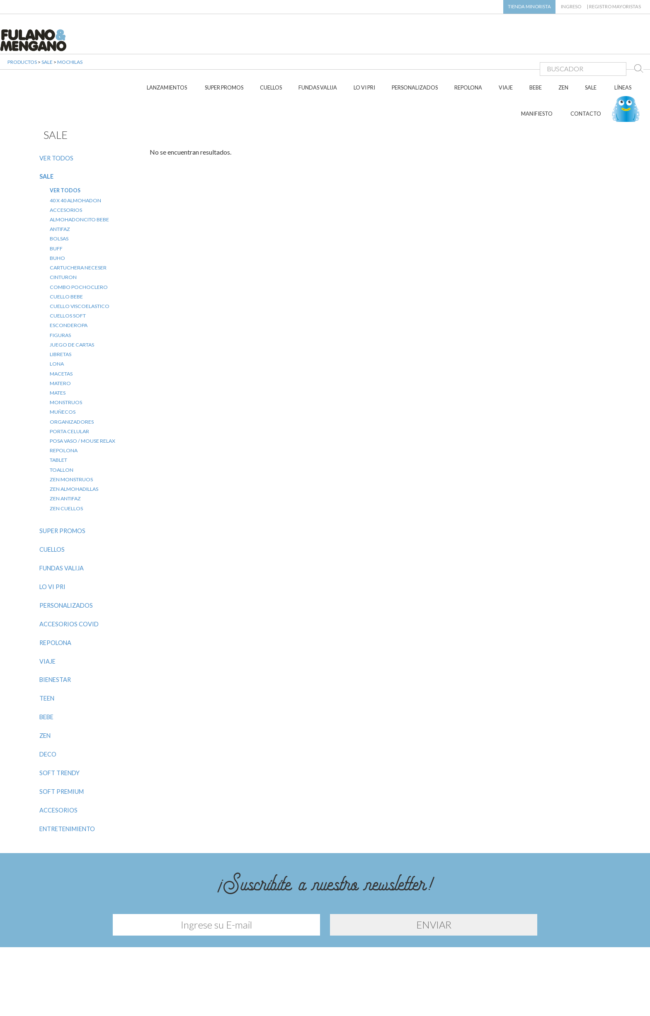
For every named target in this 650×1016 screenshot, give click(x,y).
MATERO (60, 340)
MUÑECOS (62, 369)
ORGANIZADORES (72, 379)
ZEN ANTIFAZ (65, 456)
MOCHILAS (69, 70)
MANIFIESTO (537, 71)
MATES (57, 350)
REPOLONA (468, 44)
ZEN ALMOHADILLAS (74, 446)
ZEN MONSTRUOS (71, 437)
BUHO (57, 215)
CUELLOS (271, 44)
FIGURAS (60, 292)
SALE (591, 44)
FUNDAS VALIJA (317, 44)
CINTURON (63, 234)
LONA (57, 321)
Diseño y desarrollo (325, 998)
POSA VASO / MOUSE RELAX (82, 398)
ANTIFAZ (60, 186)
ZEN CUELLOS (66, 465)
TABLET (58, 417)
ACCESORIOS (66, 167)
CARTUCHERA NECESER (78, 225)
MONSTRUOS (66, 359)
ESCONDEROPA (68, 282)
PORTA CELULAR (69, 389)
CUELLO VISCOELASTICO (79, 263)
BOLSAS (59, 196)
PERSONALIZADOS (415, 44)
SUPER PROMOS (224, 44)
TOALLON (61, 427)
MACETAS (61, 330)
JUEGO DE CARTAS (72, 302)
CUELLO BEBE (66, 253)
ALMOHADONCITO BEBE (79, 177)
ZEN (563, 44)
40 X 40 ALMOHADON (75, 157)
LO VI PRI (364, 44)
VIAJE (506, 44)
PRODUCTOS (22, 70)
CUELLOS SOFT (68, 273)
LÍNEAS (622, 44)
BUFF (56, 205)
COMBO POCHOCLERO (79, 244)
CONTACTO (585, 71)
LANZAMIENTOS (167, 44)
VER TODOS (56, 115)
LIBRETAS (60, 311)
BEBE (535, 44)
